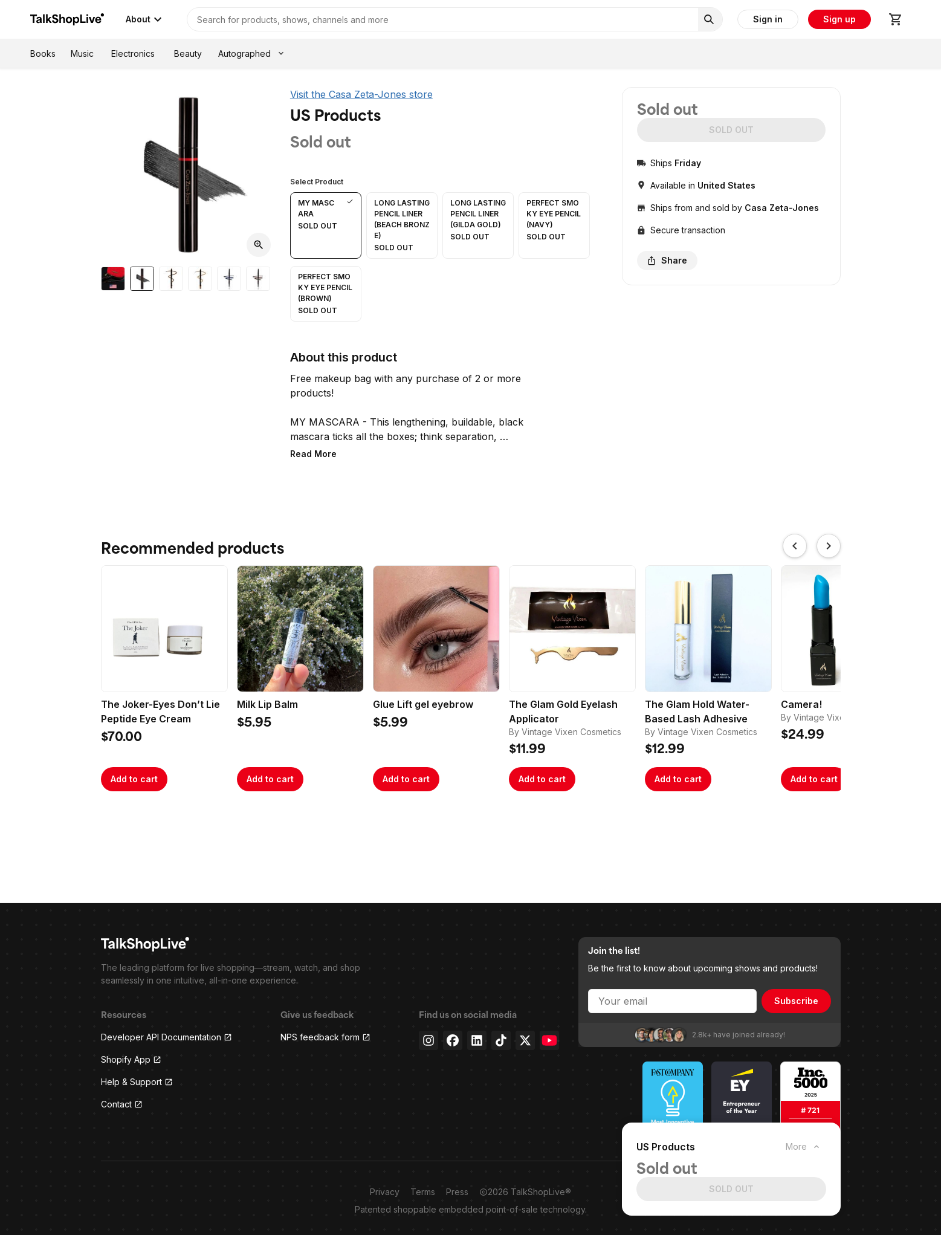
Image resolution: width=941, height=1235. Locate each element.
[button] (325, 225)
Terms (422, 1192)
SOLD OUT (731, 130)
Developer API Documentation (166, 1037)
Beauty (188, 53)
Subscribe (796, 1001)
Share (667, 260)
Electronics (133, 53)
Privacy (384, 1192)
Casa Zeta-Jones (782, 208)
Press (457, 1192)
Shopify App (131, 1059)
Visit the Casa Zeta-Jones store (361, 94)
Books (43, 53)
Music (82, 53)
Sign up (839, 19)
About (145, 19)
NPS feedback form (325, 1037)
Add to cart (134, 779)
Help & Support (137, 1082)
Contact (122, 1104)
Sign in (768, 19)
